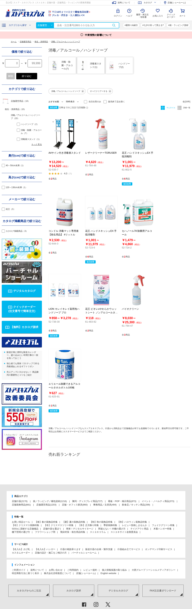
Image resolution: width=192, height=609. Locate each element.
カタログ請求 (73, 590)
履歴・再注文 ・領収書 (142, 15)
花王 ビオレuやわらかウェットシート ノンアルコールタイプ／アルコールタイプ (101, 312)
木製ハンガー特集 (162, 528)
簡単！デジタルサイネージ (79, 528)
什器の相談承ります (70, 549)
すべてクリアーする (101, 91)
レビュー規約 (90, 570)
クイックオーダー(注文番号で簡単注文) (22, 309)
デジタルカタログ (24, 290)
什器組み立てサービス (128, 549)
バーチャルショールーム (84, 552)
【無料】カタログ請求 (24, 327)
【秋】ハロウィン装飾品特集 (132, 522)
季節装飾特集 (110, 525)
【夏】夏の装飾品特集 (73, 522)
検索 (114, 25)
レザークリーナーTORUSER (101, 152)
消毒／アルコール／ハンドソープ (67, 91)
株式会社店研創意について (57, 573)
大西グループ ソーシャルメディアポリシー (154, 570)
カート (182, 16)
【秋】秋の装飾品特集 (101, 522)
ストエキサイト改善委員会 (124, 532)
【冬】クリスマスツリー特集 (58, 525)
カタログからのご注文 (29, 590)
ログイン (118, 16)
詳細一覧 (186, 108)
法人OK (68, 15)
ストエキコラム (98, 532)
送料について (37, 570)
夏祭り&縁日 (132, 25)
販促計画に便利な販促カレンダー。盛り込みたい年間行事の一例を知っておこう (22, 355)
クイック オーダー (171, 13)
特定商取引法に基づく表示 (25, 573)
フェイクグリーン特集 (163, 525)
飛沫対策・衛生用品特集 (72, 532)
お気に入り (158, 16)
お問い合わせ (55, 570)
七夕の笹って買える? (154, 25)
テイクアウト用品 (139, 528)
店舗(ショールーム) (86, 573)
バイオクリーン (130, 308)
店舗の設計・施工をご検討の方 (51, 552)
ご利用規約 (73, 570)
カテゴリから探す (18, 25)
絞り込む (27, 76)
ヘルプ (129, 16)
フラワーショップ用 (45, 532)
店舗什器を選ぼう (52, 528)
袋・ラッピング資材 (178, 25)
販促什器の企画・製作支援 (99, 549)
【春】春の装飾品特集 (46, 522)
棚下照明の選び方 (21, 532)
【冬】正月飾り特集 (88, 525)
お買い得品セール (21, 522)
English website (108, 573)
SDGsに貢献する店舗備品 (25, 528)
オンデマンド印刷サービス (158, 549)
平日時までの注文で (71, 12)
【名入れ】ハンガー (45, 549)
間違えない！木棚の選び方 (111, 528)
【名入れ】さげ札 (21, 549)
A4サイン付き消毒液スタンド (65, 152)
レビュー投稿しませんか (134, 525)
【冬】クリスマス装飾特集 (25, 525)
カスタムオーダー (21, 552)
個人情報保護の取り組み (114, 570)
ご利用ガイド (18, 570)
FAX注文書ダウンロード (163, 590)
